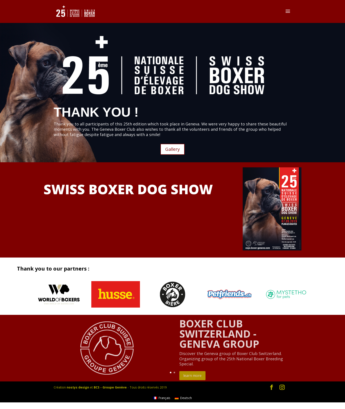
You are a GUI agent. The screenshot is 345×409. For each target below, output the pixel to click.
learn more (192, 379)
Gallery (172, 149)
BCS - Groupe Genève (110, 387)
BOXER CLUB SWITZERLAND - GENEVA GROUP (219, 338)
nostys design (78, 387)
